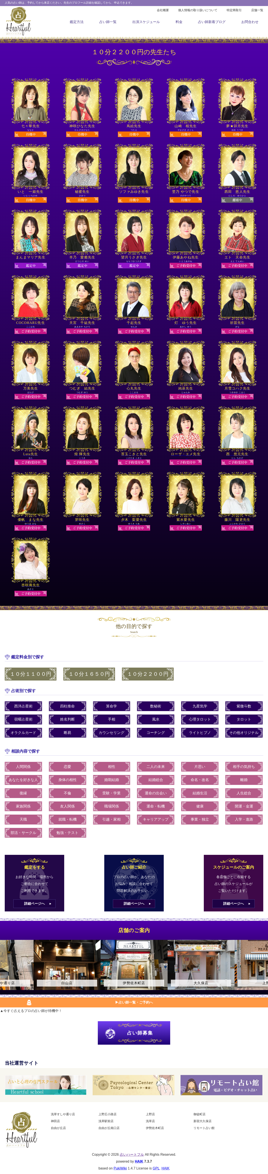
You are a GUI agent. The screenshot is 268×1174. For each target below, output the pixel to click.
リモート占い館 (204, 1128)
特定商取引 (234, 10)
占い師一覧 (108, 22)
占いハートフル (132, 1154)
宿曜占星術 (23, 719)
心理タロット (200, 719)
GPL (156, 1168)
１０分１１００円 (30, 674)
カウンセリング (111, 733)
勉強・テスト (67, 833)
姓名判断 (67, 719)
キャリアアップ (155, 819)
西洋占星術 (23, 706)
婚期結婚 (111, 780)
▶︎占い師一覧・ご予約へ (134, 1002)
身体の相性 (67, 780)
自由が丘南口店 (109, 1128)
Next (262, 968)
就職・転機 (67, 819)
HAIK (139, 1161)
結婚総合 (155, 780)
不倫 (67, 793)
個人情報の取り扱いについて (197, 10)
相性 (111, 767)
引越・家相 (111, 819)
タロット (244, 719)
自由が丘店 (58, 1128)
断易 (67, 733)
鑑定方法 (77, 22)
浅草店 (150, 1121)
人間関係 (23, 767)
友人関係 (67, 806)
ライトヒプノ (200, 733)
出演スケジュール (146, 22)
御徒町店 (199, 1114)
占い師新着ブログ (212, 22)
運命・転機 (155, 806)
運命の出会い (156, 793)
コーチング (155, 733)
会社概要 (163, 10)
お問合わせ (250, 22)
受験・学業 (111, 793)
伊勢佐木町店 (155, 1128)
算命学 (111, 706)
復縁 (23, 793)
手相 (111, 719)
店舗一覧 (257, 10)
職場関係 (111, 806)
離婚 (244, 780)
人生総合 (244, 793)
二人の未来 (155, 767)
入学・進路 (244, 819)
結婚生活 (200, 793)
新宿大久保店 (202, 1121)
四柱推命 (67, 706)
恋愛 (67, 767)
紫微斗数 (244, 706)
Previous (5, 968)
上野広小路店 (107, 1114)
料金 (179, 22)
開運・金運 (244, 806)
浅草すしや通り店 (63, 1114)
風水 (155, 719)
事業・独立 (200, 819)
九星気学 (200, 706)
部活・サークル (23, 833)
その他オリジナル (244, 733)
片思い (199, 767)
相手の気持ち (244, 767)
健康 (200, 806)
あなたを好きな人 (23, 780)
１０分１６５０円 (89, 674)
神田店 (55, 1121)
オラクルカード (23, 733)
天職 (23, 819)
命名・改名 (200, 780)
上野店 (150, 1114)
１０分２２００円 (147, 674)
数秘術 (155, 706)
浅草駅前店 (106, 1121)
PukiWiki (120, 1168)
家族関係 (23, 806)
